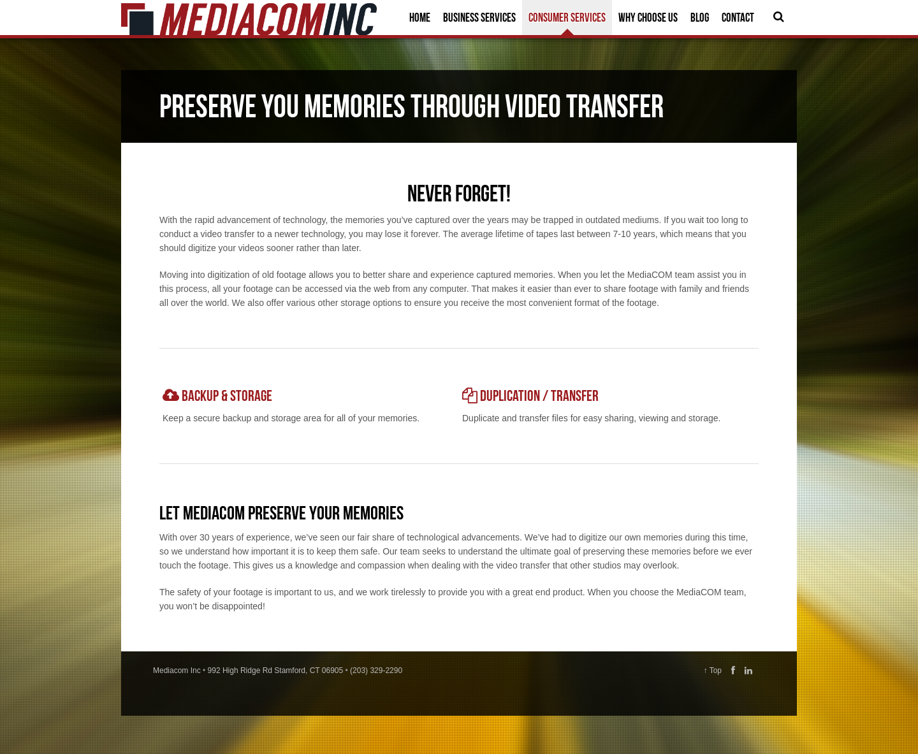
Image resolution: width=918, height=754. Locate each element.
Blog (699, 17)
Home (419, 17)
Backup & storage (217, 396)
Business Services (479, 17)
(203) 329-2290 (376, 670)
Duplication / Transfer (530, 396)
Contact (738, 17)
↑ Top (713, 670)
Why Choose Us (648, 17)
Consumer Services (567, 17)
